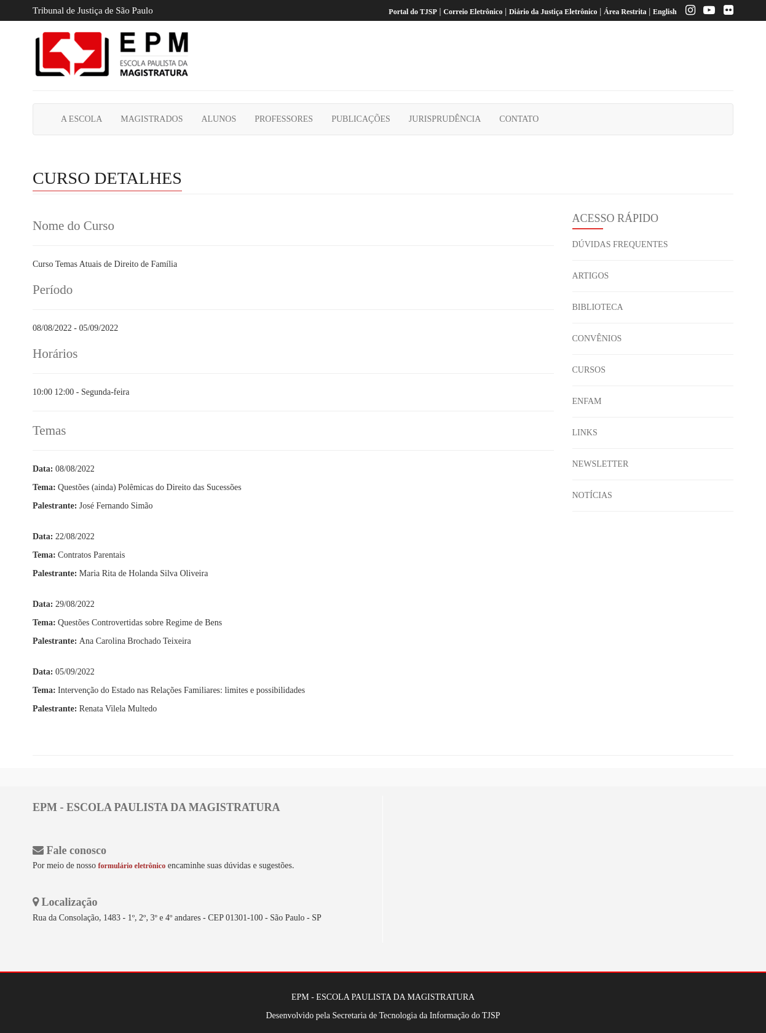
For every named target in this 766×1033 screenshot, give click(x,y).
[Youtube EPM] (706, 11)
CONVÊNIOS (597, 338)
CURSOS (589, 369)
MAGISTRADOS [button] (151, 119)
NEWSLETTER (600, 464)
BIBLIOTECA (597, 307)
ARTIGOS (590, 275)
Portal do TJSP (412, 11)
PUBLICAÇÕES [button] (360, 119)
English (665, 11)
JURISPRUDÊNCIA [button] (445, 119)
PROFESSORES (284, 119)
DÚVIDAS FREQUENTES (620, 244)
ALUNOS (218, 119)
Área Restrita (625, 11)
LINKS (585, 432)
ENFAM (587, 401)
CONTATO (519, 119)
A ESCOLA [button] (81, 119)
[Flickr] (725, 11)
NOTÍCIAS (592, 495)
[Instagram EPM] (687, 11)
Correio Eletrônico (472, 11)
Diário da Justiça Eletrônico (553, 11)
